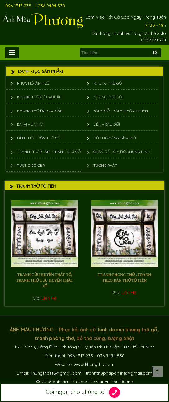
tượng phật (121, 338)
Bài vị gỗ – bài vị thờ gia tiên (120, 110)
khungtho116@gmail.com (56, 373)
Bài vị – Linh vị (30, 124)
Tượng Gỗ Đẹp (31, 165)
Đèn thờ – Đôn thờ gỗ (38, 138)
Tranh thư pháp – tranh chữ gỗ (49, 151)
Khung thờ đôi (108, 97)
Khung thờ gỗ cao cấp (39, 97)
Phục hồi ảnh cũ (33, 83)
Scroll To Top (157, 371)
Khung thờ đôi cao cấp (39, 110)
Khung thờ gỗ (107, 83)
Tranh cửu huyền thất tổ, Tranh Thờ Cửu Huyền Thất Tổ (44, 280)
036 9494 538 (51, 5)
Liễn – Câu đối (106, 124)
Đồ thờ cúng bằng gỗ (114, 138)
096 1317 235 (18, 5)
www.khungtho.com (94, 364)
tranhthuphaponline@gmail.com (119, 373)
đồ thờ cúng (91, 338)
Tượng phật (105, 165)
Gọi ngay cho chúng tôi (84, 392)
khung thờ (137, 329)
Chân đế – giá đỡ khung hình (121, 151)
